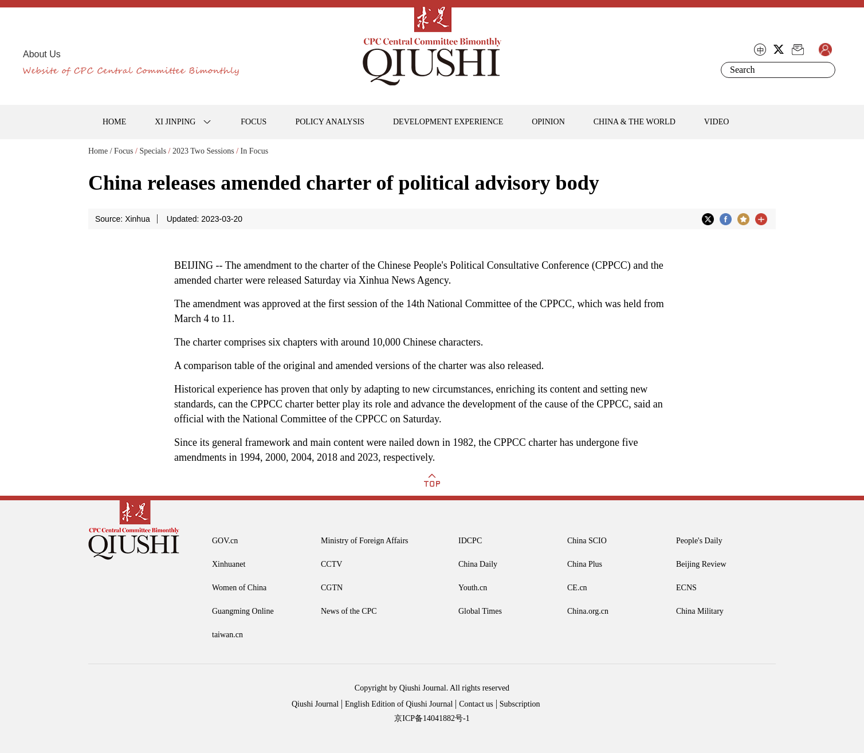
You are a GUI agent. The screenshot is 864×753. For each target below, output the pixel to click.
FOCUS (253, 121)
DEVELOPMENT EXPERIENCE (448, 121)
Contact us (476, 704)
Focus (123, 151)
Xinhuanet (228, 564)
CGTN (332, 587)
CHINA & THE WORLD (635, 121)
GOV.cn (225, 540)
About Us (42, 54)
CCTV (331, 564)
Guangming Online (243, 611)
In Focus (255, 151)
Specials (152, 151)
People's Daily (699, 540)
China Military (700, 611)
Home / (100, 151)
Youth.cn (472, 587)
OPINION (548, 121)
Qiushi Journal (315, 704)
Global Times (480, 611)
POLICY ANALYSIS (329, 121)
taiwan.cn (227, 634)
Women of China (239, 587)
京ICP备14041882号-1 (431, 718)
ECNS (686, 587)
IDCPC (470, 540)
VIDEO (716, 121)
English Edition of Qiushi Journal (399, 704)
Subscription (520, 704)
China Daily (477, 564)
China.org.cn (587, 611)
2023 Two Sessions (203, 151)
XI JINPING (175, 121)
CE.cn (577, 587)
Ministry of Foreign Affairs (365, 540)
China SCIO (587, 540)
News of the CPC (349, 611)
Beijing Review (701, 564)
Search (824, 69)
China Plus (584, 564)
